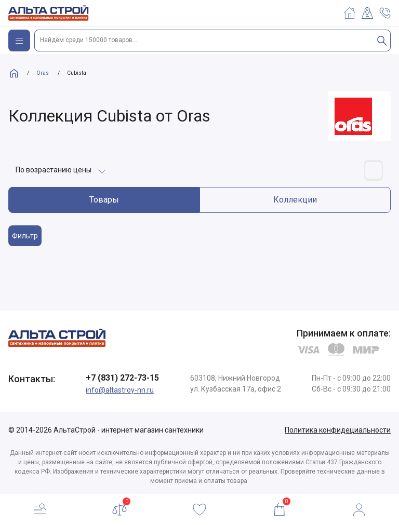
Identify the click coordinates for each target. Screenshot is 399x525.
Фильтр (25, 236)
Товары (104, 200)
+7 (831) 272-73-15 (122, 378)
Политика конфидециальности (338, 430)
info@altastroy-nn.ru (120, 390)
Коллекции (295, 200)
